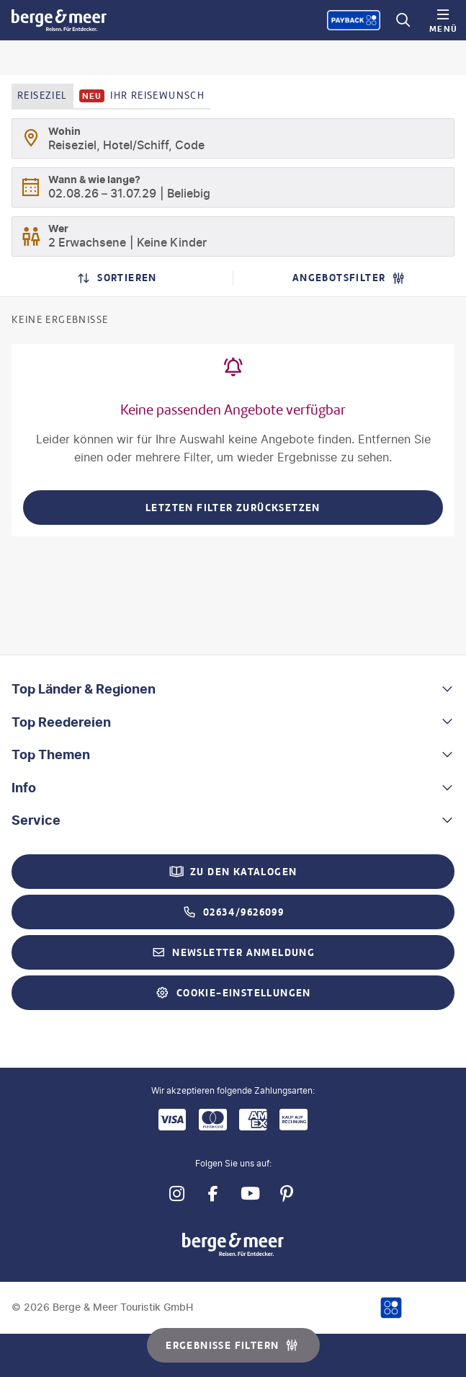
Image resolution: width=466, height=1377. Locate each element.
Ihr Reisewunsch (142, 95)
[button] (233, 689)
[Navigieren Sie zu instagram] (176, 1194)
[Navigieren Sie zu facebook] (213, 1194)
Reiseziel (42, 95)
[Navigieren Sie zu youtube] (250, 1194)
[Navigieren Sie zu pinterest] (287, 1194)
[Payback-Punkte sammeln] (353, 20)
